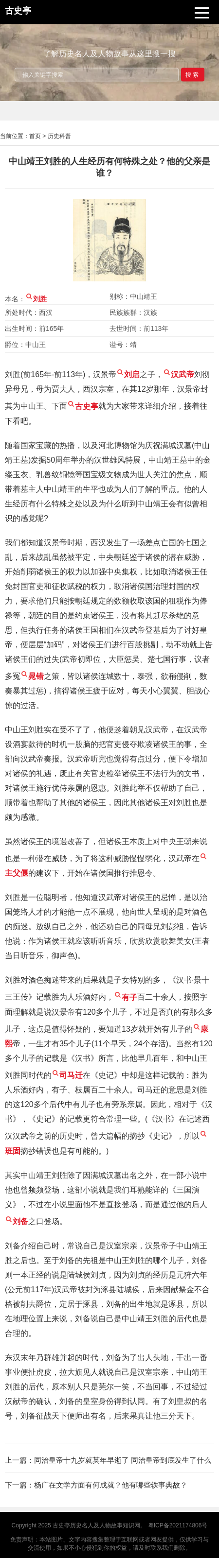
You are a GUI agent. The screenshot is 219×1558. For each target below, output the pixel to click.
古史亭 (61, 1525)
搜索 (192, 74)
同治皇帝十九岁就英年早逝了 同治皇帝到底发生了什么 (122, 1460)
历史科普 (59, 136)
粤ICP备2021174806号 (178, 1525)
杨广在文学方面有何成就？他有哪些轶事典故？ (110, 1485)
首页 (35, 136)
